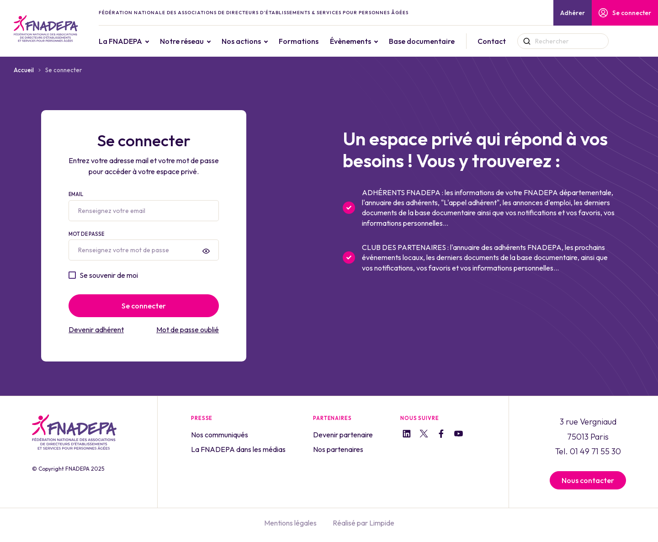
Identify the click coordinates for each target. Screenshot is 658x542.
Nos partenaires (338, 449)
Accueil (24, 70)
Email (144, 206)
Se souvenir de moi (109, 275)
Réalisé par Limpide (363, 522)
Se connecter (625, 12)
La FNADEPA (140, 41)
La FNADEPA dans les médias (238, 449)
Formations (319, 41)
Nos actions (261, 41)
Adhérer (572, 13)
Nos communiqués (219, 434)
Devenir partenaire (343, 434)
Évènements (370, 41)
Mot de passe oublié (187, 329)
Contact (512, 41)
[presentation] (206, 251)
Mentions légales (290, 522)
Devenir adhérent (96, 329)
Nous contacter (588, 480)
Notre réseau (202, 41)
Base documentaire (442, 41)
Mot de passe (144, 246)
